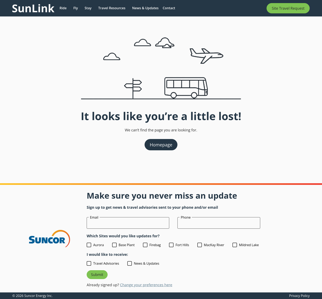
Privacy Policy (299, 295)
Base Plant (127, 245)
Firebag (155, 245)
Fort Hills (182, 245)
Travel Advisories (106, 263)
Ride (63, 8)
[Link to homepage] (33, 8)
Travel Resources (111, 8)
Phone (186, 217)
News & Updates (145, 8)
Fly (75, 8)
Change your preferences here (146, 284)
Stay (88, 8)
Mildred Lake (249, 245)
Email (94, 217)
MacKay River (214, 245)
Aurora (98, 245)
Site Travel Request (288, 8)
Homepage (161, 145)
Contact (169, 8)
